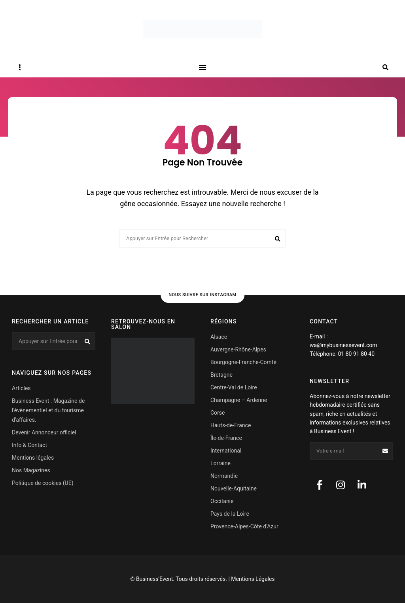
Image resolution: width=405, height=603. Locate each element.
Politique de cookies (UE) (43, 483)
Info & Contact (29, 445)
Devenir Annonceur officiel (44, 432)
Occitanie (221, 501)
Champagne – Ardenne (238, 400)
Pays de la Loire (229, 514)
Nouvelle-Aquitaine (233, 488)
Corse (217, 413)
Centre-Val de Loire (233, 387)
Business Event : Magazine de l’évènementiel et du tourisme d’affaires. (48, 410)
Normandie (224, 476)
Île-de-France (226, 438)
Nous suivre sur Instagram (202, 294)
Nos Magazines (31, 470)
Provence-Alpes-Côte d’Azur (244, 526)
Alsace (218, 337)
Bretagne (221, 375)
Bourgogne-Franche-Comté (243, 362)
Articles (21, 388)
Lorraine (220, 463)
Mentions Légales (252, 579)
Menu (202, 67)
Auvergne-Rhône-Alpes (238, 349)
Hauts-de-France (230, 425)
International (225, 450)
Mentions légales (33, 458)
